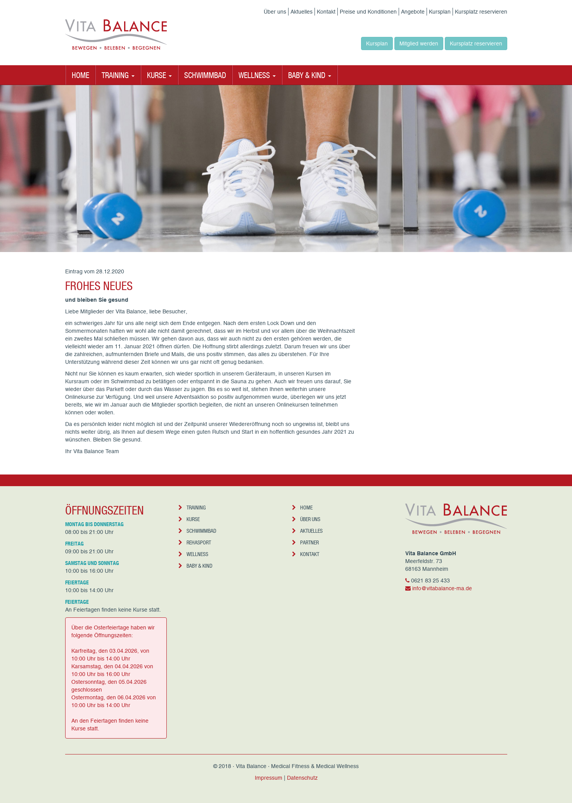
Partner (305, 542)
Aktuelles (301, 12)
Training (192, 507)
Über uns (275, 12)
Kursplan (440, 12)
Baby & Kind (195, 565)
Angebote (413, 12)
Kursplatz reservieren (481, 12)
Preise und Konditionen (368, 12)
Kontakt (326, 12)
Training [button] (118, 75)
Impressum (268, 778)
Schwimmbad (205, 75)
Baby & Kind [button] (309, 75)
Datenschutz (302, 778)
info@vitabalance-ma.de (442, 588)
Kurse (189, 519)
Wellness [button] (257, 75)
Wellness (193, 554)
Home (80, 75)
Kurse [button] (159, 75)
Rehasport (194, 542)
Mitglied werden (418, 43)
